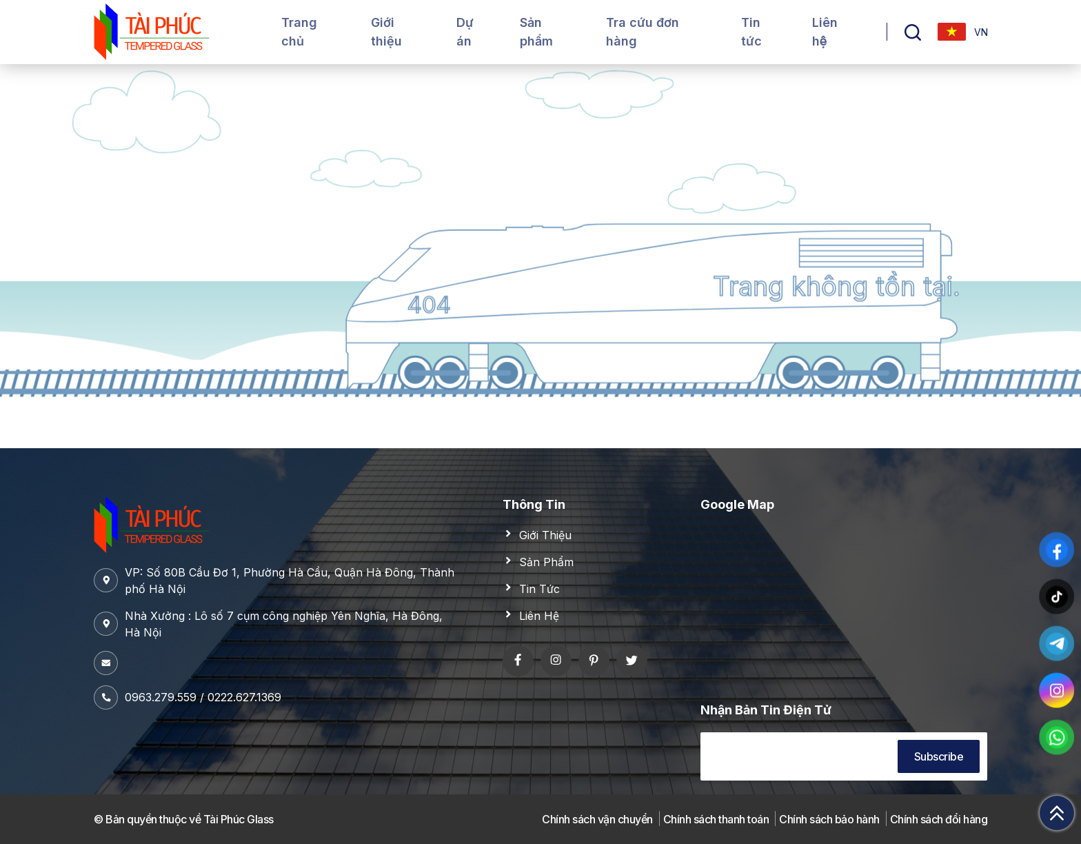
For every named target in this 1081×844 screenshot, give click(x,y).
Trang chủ (299, 31)
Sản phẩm (536, 31)
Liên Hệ (539, 616)
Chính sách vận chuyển (597, 819)
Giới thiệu (386, 31)
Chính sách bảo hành (829, 819)
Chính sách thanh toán (716, 819)
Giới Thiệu (545, 535)
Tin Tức (539, 589)
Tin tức (751, 31)
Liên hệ (825, 31)
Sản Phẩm (546, 562)
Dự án (465, 31)
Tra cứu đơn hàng (642, 31)
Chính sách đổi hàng (939, 819)
